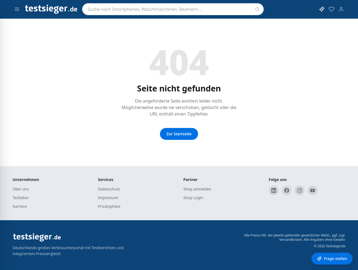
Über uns (21, 189)
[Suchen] (257, 9)
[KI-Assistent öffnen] (321, 9)
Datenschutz (109, 189)
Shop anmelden (197, 189)
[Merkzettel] (331, 9)
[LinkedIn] (274, 190)
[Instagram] (300, 190)
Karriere (20, 206)
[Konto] (341, 9)
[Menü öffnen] (17, 9)
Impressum (108, 197)
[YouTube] (312, 190)
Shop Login (193, 197)
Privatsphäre (109, 206)
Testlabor (21, 197)
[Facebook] (287, 190)
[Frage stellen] (332, 259)
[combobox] (173, 9)
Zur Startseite (179, 133)
